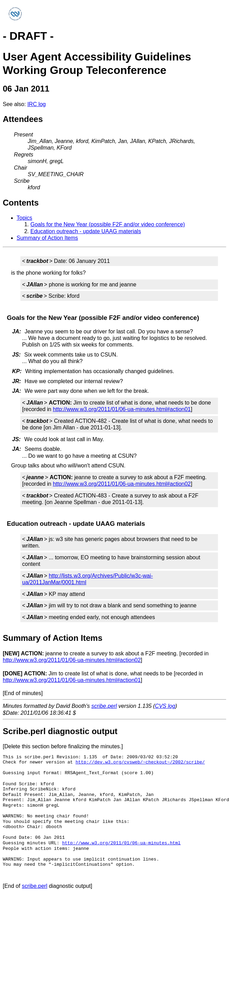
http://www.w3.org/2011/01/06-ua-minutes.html (121, 843)
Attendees (23, 119)
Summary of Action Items (47, 238)
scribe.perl (104, 706)
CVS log (165, 706)
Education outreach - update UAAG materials (85, 231)
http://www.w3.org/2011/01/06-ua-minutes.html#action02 (122, 484)
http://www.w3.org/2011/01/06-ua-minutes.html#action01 (122, 409)
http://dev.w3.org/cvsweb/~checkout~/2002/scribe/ (140, 762)
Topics (24, 218)
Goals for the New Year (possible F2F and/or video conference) (107, 224)
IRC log (36, 104)
